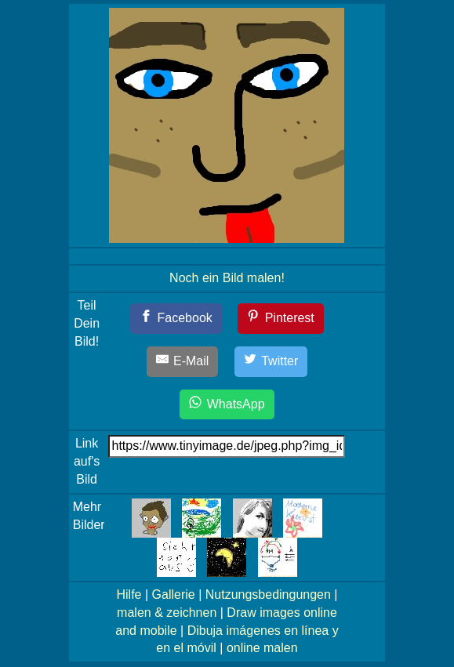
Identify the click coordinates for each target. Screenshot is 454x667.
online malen (262, 647)
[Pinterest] (281, 318)
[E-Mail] (183, 361)
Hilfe (128, 594)
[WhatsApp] (227, 405)
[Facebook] (176, 318)
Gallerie (173, 594)
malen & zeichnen (166, 612)
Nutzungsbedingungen (268, 594)
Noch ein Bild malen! (227, 278)
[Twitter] (271, 361)
